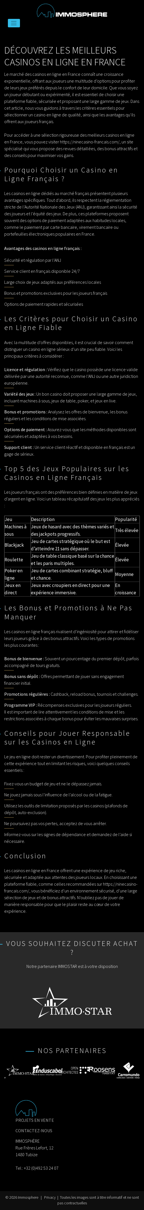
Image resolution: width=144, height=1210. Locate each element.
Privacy (50, 1197)
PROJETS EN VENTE (34, 1120)
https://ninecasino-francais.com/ (90, 142)
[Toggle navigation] (14, 23)
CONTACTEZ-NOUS (33, 1130)
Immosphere (28, 1197)
